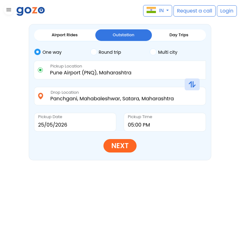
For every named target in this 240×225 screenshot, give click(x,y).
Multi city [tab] (164, 51)
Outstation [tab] (123, 35)
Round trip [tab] (105, 51)
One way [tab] (48, 51)
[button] (8, 11)
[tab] (62, 52)
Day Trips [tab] (178, 35)
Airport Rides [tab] (65, 35)
